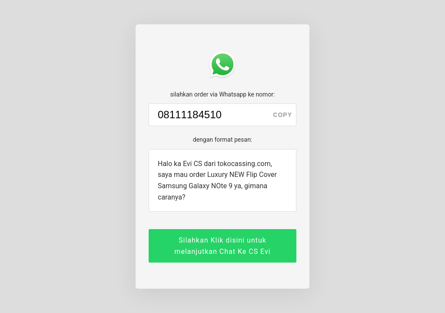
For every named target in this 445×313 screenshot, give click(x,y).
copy (282, 114)
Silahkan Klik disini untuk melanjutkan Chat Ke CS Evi (222, 246)
